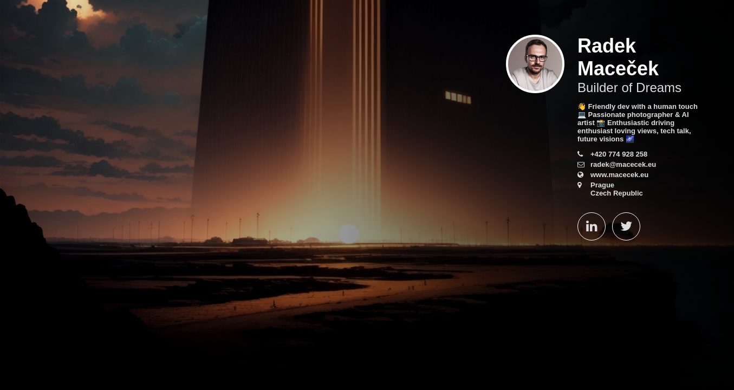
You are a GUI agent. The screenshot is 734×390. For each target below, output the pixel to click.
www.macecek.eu (619, 175)
